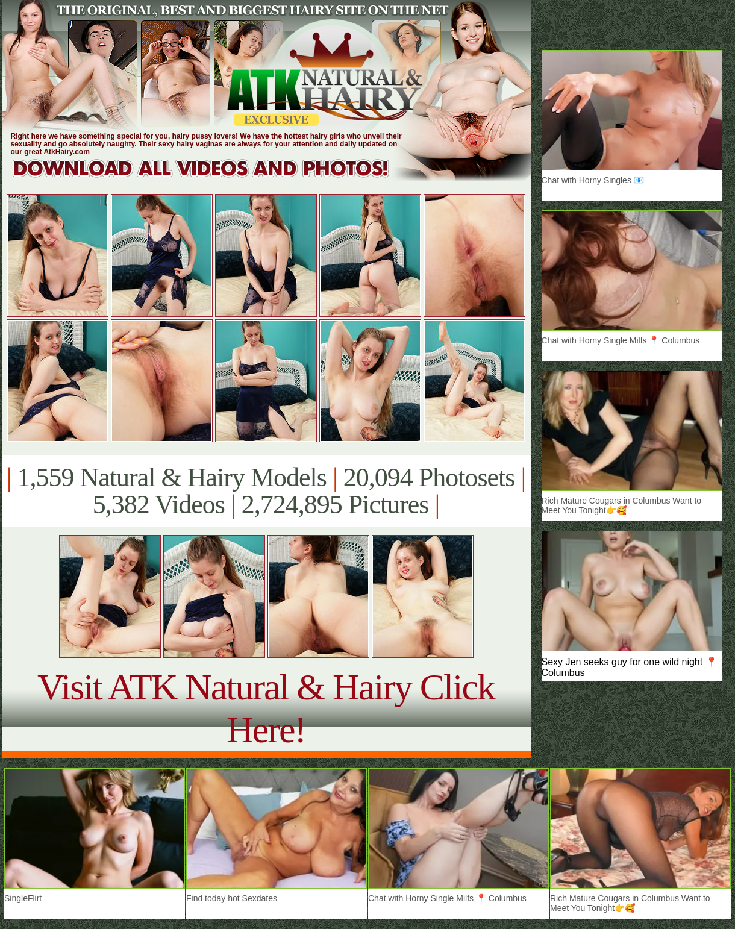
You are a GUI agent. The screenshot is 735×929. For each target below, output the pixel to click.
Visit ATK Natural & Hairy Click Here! (266, 708)
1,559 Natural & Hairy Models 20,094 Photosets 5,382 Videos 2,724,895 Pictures (266, 491)
